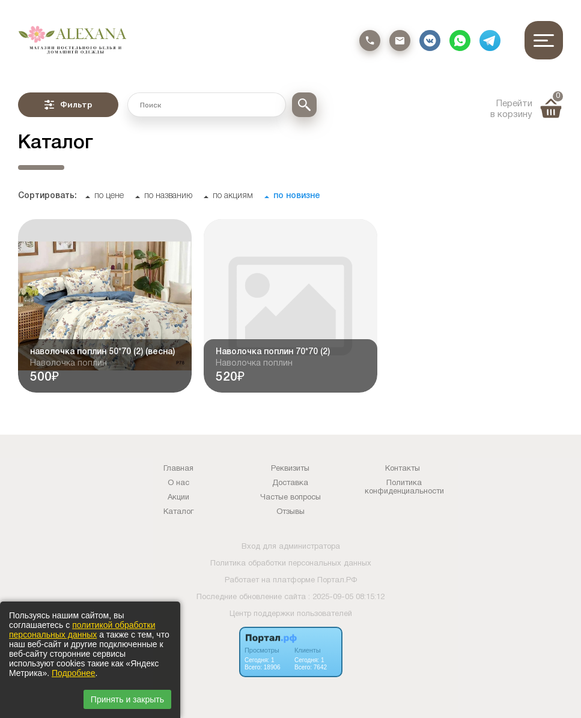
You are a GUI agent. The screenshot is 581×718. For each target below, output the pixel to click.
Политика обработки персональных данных (290, 563)
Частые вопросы (290, 497)
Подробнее (74, 673)
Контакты (402, 468)
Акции (178, 497)
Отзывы (290, 512)
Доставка (290, 483)
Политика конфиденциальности (404, 487)
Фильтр (68, 105)
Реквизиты (290, 468)
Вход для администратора (291, 547)
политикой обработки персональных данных (82, 629)
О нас (178, 483)
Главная (178, 468)
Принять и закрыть (127, 699)
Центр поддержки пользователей (291, 614)
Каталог (178, 512)
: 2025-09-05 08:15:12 (346, 597)
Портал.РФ (337, 580)
